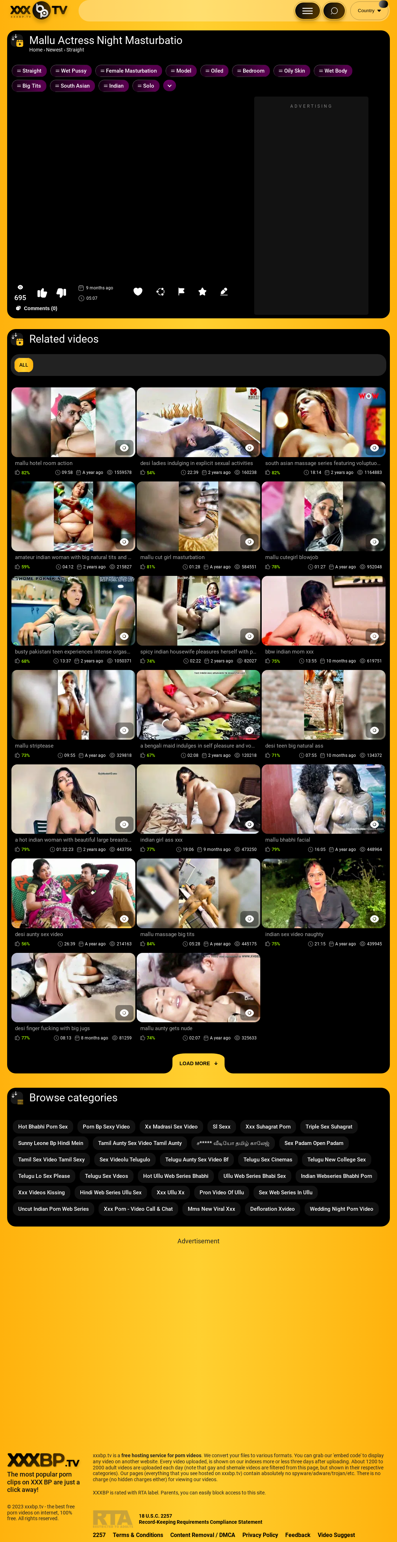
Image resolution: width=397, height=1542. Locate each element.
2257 (99, 1535)
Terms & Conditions (138, 1535)
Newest (54, 50)
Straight (75, 50)
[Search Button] (334, 10)
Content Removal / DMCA (202, 1535)
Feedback (298, 1535)
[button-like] (42, 293)
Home (35, 50)
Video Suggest (336, 1535)
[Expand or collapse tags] (169, 85)
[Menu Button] (307, 10)
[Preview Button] (124, 447)
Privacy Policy (260, 1535)
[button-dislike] (61, 293)
